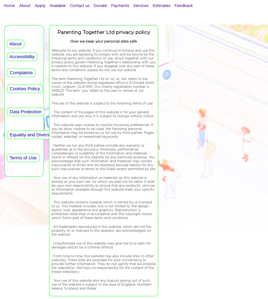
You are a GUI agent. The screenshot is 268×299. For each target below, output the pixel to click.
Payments (120, 6)
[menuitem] (9, 6)
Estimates (161, 6)
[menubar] (98, 6)
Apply (40, 6)
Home (9, 6)
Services (141, 6)
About (24, 6)
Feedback (183, 6)
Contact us (79, 6)
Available (58, 6)
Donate (100, 6)
